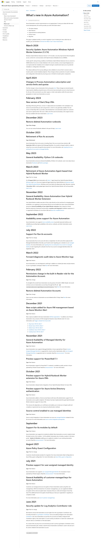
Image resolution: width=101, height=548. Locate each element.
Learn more (50, 113)
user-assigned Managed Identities (50, 471)
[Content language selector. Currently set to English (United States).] (8, 544)
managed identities (61, 417)
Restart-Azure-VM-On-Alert (35, 326)
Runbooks (34, 163)
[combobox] (10, 9)
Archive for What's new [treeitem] (9, 25)
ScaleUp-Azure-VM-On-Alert (36, 331)
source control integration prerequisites (55, 419)
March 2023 (86, 24)
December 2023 (87, 18)
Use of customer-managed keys (47, 497)
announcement (60, 353)
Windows (28, 182)
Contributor (29, 516)
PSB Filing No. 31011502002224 (24, 547)
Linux (35, 182)
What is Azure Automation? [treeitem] (10, 16)
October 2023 (87, 20)
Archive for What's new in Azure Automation (52, 41)
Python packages (44, 163)
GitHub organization (55, 316)
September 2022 (87, 28)
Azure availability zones (48, 222)
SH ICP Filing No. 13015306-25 (8, 547)
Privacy (35, 547)
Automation (32, 10)
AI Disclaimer (62, 547)
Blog (77, 547)
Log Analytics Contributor (43, 514)
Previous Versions (70, 547)
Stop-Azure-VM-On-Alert (35, 324)
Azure (27, 10)
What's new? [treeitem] (7, 23)
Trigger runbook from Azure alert (42, 320)
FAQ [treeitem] (5, 21)
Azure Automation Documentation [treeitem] (10, 12)
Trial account (96, 5)
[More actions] (73, 10)
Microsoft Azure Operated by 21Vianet (48, 547)
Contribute (83, 547)
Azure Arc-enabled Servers (57, 210)
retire (48, 180)
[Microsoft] (3, 2)
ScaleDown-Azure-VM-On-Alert (36, 329)
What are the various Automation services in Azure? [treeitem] (11, 18)
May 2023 (86, 22)
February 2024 (87, 17)
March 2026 (86, 13)
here (55, 88)
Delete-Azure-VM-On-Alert (35, 328)
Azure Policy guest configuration (64, 457)
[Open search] (97, 2)
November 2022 (87, 26)
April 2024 (86, 15)
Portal (89, 5)
